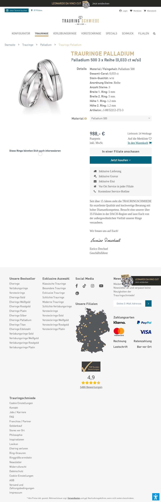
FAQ (11, 416)
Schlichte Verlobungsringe (57, 306)
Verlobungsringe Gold (21, 333)
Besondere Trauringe (54, 288)
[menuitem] (21, 34)
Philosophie (15, 434)
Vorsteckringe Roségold (55, 324)
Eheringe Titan (17, 324)
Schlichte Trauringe (53, 297)
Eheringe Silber (18, 315)
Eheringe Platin (18, 310)
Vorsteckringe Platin (53, 329)
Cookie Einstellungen (21, 403)
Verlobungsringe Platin (22, 347)
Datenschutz (16, 471)
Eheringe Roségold (20, 306)
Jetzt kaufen (119, 160)
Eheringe (14, 283)
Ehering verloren (18, 448)
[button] (155, 496)
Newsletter (15, 462)
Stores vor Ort (17, 430)
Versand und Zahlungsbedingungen (21, 486)
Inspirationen (16, 439)
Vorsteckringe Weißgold (55, 320)
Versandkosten (74, 498)
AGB (11, 480)
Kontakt (13, 407)
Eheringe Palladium (20, 320)
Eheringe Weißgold (19, 301)
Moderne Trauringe (53, 301)
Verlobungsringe (18, 288)
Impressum (15, 492)
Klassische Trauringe (54, 283)
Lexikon (13, 444)
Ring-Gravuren (17, 453)
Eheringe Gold (17, 297)
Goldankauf (15, 425)
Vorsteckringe (17, 292)
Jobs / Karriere (17, 412)
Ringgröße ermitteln (20, 457)
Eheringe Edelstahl (20, 329)
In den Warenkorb (140, 142)
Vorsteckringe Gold (53, 315)
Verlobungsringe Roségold (24, 342)
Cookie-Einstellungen (21, 475)
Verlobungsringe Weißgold (24, 338)
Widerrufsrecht (17, 466)
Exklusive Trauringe (53, 292)
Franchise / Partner (20, 421)
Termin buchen (16, 10)
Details (82, 68)
